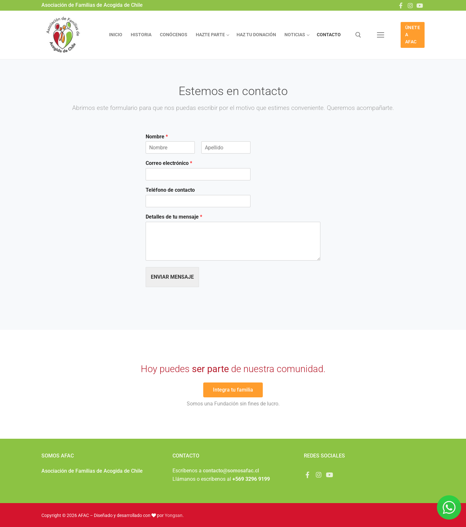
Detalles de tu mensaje (174, 217)
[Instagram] (410, 5)
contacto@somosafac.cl (231, 471)
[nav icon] (380, 35)
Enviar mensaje (172, 277)
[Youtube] (419, 5)
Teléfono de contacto (170, 190)
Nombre (157, 137)
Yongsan (174, 515)
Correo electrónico (169, 163)
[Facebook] (400, 5)
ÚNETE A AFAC (412, 34)
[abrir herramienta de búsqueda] (358, 35)
